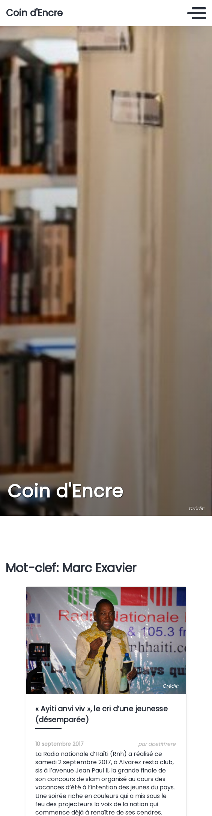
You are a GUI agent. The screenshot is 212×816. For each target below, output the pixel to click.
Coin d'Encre (34, 13)
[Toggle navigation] (196, 13)
